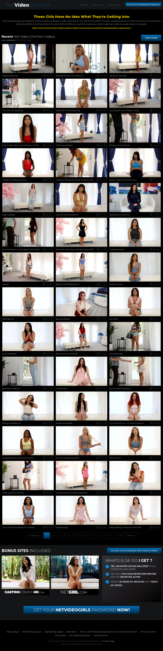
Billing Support (13, 632)
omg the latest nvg (10, 76)
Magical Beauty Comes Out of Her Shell (125, 527)
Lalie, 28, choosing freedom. (67, 215)
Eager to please (8, 215)
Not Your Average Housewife (67, 458)
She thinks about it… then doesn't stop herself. (21, 249)
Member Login (113, 5)
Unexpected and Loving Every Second (17, 458)
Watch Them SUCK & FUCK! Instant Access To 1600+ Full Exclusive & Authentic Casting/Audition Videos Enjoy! (81, 28)
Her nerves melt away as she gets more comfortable (77, 249)
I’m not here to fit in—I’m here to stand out (126, 423)
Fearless (5, 284)
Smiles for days (62, 527)
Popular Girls (97, 5)
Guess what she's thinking (13, 493)
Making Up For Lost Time (119, 215)
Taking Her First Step (117, 76)
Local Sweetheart (9, 354)
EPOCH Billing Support (31, 632)
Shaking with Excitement (119, 145)
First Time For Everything (12, 110)
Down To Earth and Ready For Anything (18, 527)
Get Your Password (81, 609)
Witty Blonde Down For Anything (69, 76)
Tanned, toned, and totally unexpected (71, 493)
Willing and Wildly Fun (11, 423)
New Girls (84, 5)
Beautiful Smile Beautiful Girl (67, 284)
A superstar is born (117, 249)
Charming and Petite (64, 145)
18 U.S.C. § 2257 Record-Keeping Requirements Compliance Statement (108, 632)
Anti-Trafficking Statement (80, 635)
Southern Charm (116, 284)
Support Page (108, 641)
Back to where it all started (66, 354)
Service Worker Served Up (119, 388)
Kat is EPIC (113, 319)
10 (120, 535)
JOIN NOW (151, 37)
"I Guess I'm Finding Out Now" (14, 180)
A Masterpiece (61, 388)
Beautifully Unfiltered (11, 388)
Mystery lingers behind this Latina (123, 180)
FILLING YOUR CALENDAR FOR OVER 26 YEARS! (134, 550)
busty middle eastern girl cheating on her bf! (20, 145)
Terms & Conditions (148, 632)
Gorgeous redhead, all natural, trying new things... (76, 180)
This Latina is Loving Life (119, 493)
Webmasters (71, 632)
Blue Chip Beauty (63, 319)
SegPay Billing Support (53, 632)
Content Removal (101, 635)
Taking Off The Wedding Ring (68, 110)
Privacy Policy (60, 635)
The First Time (115, 458)
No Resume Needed (64, 423)
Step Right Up (8, 319)
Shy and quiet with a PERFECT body (124, 110)
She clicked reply (116, 354)
